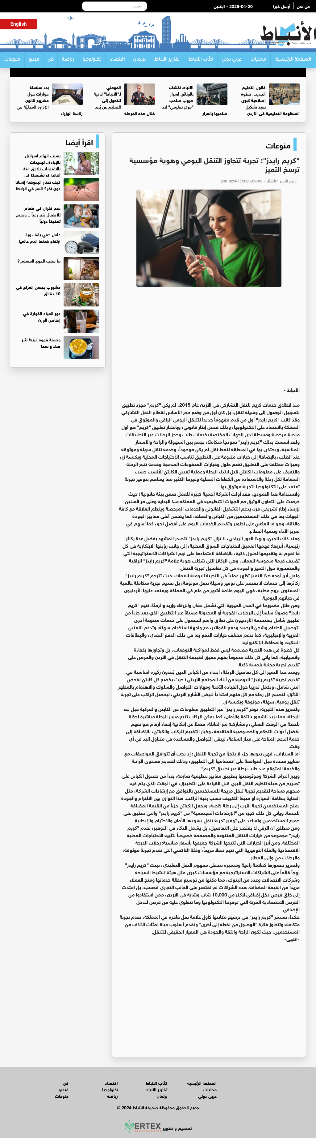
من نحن (303, 5)
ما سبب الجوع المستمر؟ (38, 260)
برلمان (139, 60)
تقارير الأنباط (166, 60)
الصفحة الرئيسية (293, 60)
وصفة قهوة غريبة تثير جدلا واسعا (41, 342)
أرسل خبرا (281, 5)
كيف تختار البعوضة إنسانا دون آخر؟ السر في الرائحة (37, 185)
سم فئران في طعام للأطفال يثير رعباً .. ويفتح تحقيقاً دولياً (38, 214)
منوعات (12, 60)
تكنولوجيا (91, 60)
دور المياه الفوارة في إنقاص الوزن (41, 316)
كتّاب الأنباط (201, 60)
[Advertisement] (209, 339)
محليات (258, 60)
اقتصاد (117, 60)
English (18, 24)
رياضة (68, 60)
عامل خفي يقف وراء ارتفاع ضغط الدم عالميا (39, 237)
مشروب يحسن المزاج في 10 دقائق (38, 290)
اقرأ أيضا (79, 141)
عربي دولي (232, 60)
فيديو (33, 60)
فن (51, 60)
